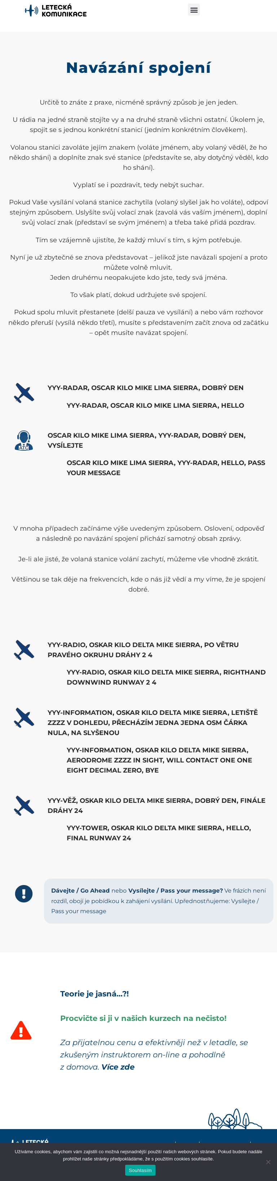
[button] (194, 10)
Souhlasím (140, 1170)
